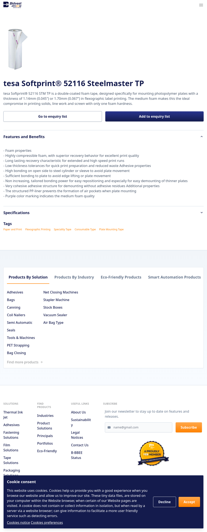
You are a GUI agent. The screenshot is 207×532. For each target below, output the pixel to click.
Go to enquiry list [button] (52, 116)
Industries (45, 415)
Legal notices (77, 435)
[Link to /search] (105, 362)
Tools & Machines (21, 337)
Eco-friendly (47, 451)
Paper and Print (12, 229)
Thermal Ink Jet (13, 415)
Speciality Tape (62, 229)
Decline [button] (164, 502)
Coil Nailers (16, 315)
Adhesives (15, 292)
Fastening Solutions (11, 435)
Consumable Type (85, 229)
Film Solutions (10, 447)
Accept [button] (189, 502)
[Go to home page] (12, 5)
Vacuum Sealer (55, 315)
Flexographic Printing (38, 229)
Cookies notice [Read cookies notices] (18, 522)
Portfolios (45, 443)
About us (78, 412)
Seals (11, 330)
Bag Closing (16, 353)
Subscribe (189, 427)
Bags (11, 299)
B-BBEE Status (76, 455)
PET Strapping (18, 345)
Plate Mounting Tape (111, 229)
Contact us (79, 445)
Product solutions (44, 426)
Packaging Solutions (11, 473)
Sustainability (81, 422)
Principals (45, 435)
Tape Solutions (10, 460)
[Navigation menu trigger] (201, 5)
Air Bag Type (53, 322)
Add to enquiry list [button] (154, 116)
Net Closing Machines (60, 292)
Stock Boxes (53, 307)
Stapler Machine (56, 299)
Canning (13, 307)
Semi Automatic (19, 322)
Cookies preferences (47, 522)
